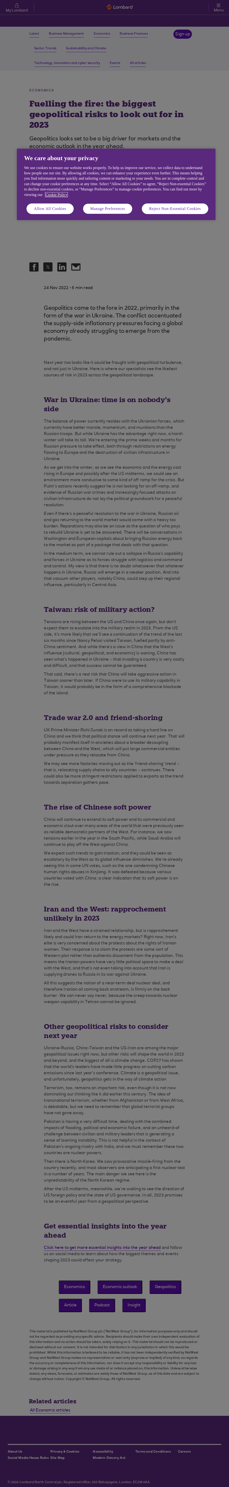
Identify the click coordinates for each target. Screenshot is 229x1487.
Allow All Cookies (50, 209)
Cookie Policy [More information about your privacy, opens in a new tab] (56, 195)
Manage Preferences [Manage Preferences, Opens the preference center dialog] (107, 209)
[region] (116, 184)
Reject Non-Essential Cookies (175, 209)
